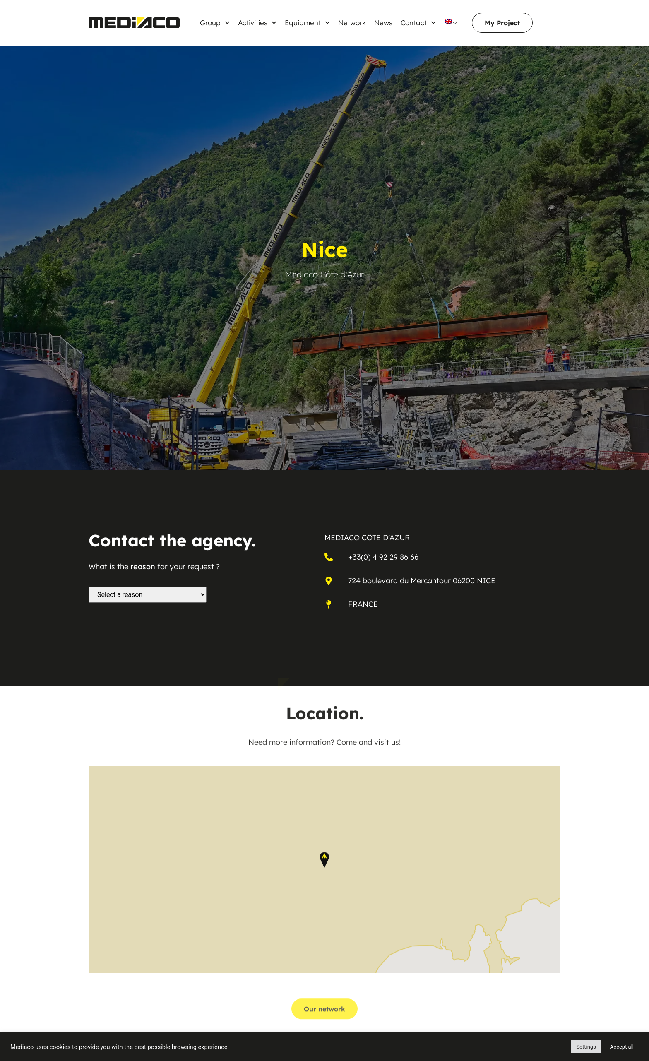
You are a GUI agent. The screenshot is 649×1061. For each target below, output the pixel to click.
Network (352, 22)
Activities (257, 22)
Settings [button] (586, 1047)
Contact (418, 22)
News (383, 22)
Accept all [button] (622, 1047)
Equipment (307, 22)
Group (215, 22)
